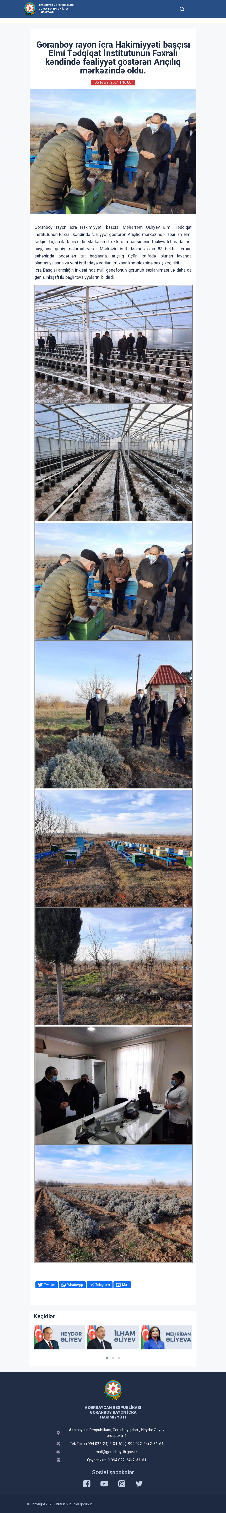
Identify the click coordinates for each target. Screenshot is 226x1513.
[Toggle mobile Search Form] (182, 8)
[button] (107, 1358)
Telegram (102, 1285)
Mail (125, 1285)
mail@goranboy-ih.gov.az (116, 1452)
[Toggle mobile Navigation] (193, 9)
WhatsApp (75, 1285)
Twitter (49, 1285)
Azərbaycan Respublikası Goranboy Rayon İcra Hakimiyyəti (56, 9)
